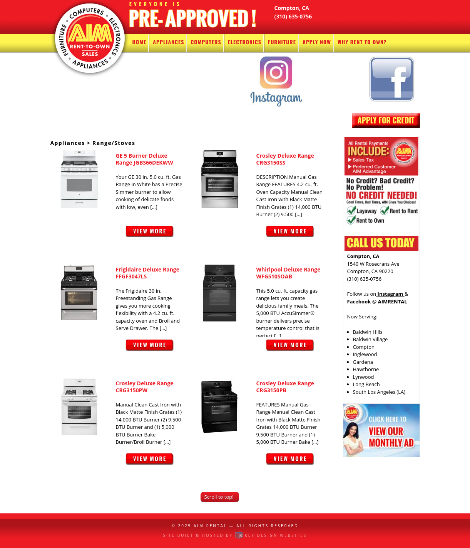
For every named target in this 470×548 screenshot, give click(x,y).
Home (139, 42)
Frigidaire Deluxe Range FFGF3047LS (148, 273)
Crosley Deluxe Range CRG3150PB (285, 387)
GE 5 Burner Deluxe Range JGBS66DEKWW (144, 159)
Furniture (282, 42)
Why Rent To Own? (362, 42)
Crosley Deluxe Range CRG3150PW (145, 387)
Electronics (244, 42)
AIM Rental (210, 525)
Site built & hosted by (235, 535)
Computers (206, 42)
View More (149, 235)
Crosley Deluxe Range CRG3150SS (285, 159)
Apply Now (317, 42)
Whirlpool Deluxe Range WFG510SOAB (288, 273)
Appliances (168, 42)
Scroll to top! (219, 496)
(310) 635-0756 (293, 16)
